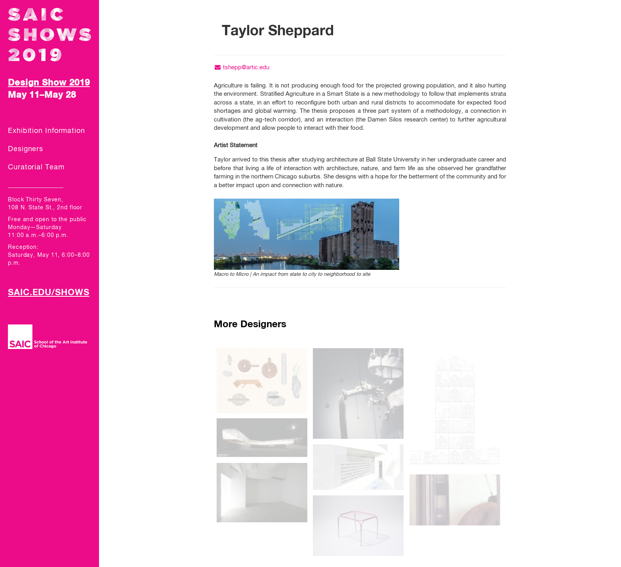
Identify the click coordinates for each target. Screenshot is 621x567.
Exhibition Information (46, 131)
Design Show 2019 (49, 83)
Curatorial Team (36, 167)
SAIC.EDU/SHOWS (49, 292)
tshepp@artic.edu (241, 67)
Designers (25, 149)
